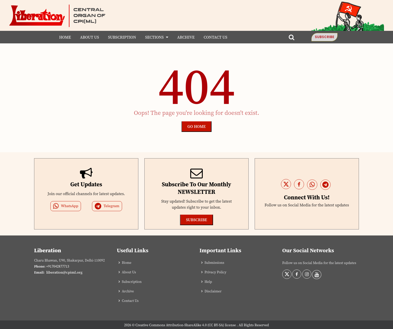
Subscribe (326, 37)
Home (64, 37)
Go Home (196, 126)
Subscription (121, 37)
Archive (185, 37)
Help (208, 281)
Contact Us (214, 37)
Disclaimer (213, 291)
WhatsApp (65, 206)
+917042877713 (57, 266)
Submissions (214, 262)
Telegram (107, 206)
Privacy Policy (215, 272)
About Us (88, 37)
